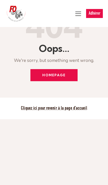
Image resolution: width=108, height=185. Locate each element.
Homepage (53, 75)
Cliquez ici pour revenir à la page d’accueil (54, 108)
